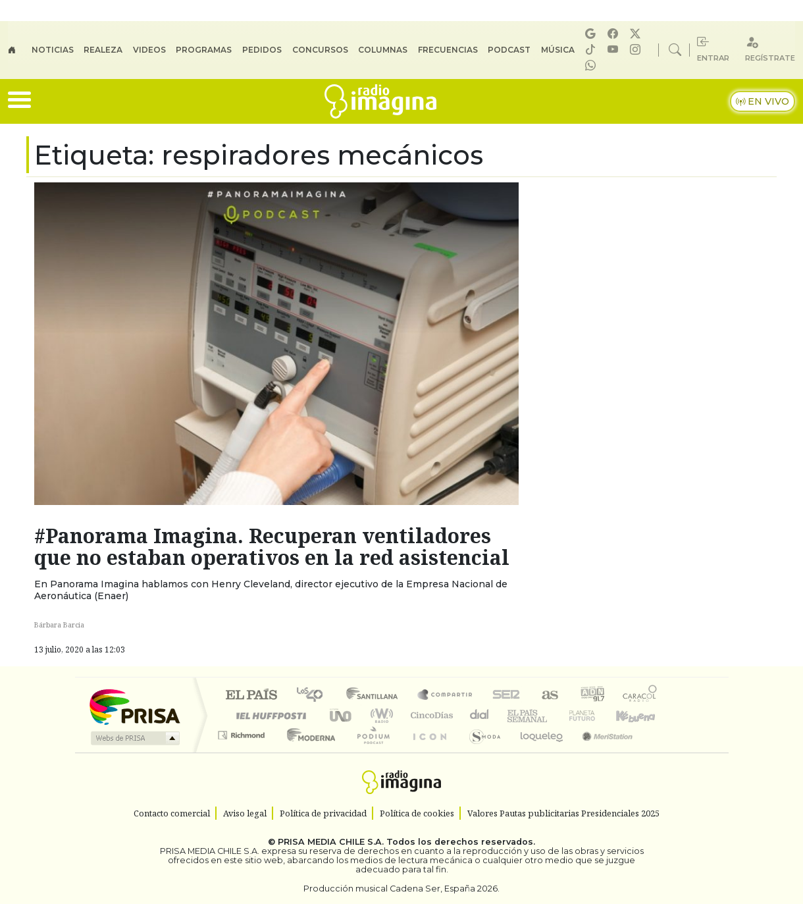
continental (479, 715)
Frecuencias (448, 50)
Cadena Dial (594, 715)
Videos (149, 50)
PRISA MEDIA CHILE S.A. (331, 842)
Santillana (376, 695)
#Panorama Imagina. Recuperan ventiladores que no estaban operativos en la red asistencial (271, 546)
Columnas (382, 50)
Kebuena (642, 715)
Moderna (307, 751)
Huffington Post (269, 715)
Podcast (509, 50)
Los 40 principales (314, 695)
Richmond (243, 751)
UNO (341, 715)
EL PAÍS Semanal (515, 715)
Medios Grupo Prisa (134, 738)
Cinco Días (429, 715)
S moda (480, 751)
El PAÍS (251, 695)
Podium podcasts (243, 732)
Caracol (640, 695)
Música (558, 50)
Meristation (600, 751)
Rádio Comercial (659, 751)
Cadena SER (506, 695)
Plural (369, 751)
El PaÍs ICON (427, 751)
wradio (379, 715)
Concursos (320, 50)
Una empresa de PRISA (134, 706)
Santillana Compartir (446, 695)
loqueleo (537, 751)
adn (591, 695)
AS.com (548, 695)
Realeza (103, 50)
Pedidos (262, 50)
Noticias (53, 50)
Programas (204, 50)
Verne (554, 715)
